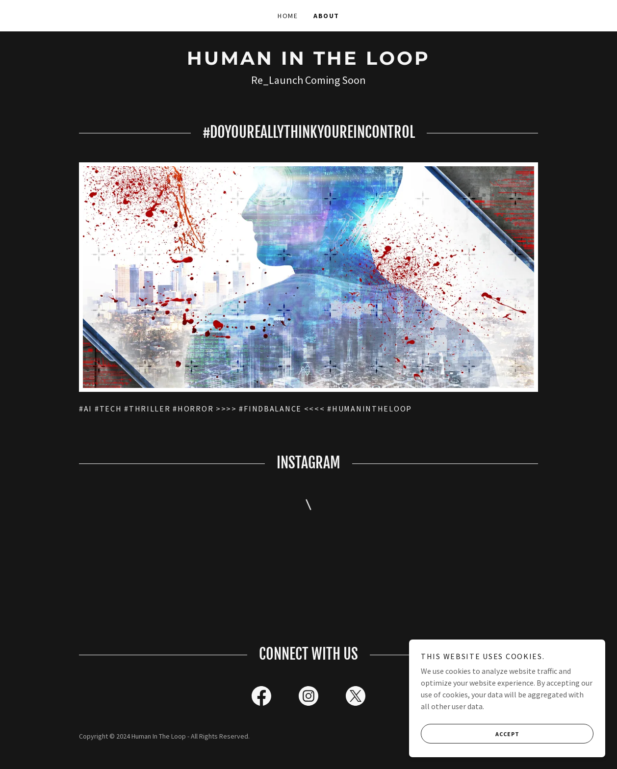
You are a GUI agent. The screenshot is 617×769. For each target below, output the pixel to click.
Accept (470, 733)
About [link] (326, 15)
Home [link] (288, 15)
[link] (308, 62)
